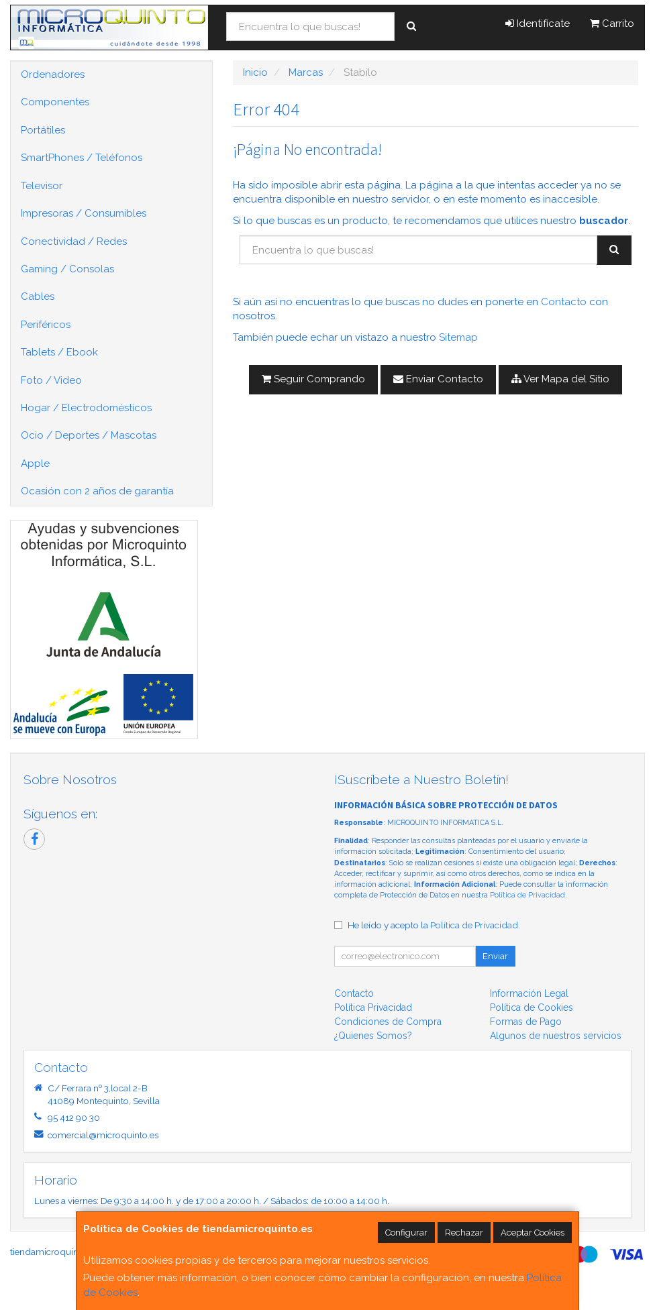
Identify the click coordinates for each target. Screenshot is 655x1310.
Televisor (41, 186)
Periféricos (45, 325)
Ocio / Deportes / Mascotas (88, 435)
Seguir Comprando (313, 379)
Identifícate (537, 23)
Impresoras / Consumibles (83, 213)
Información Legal (529, 993)
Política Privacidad (373, 1007)
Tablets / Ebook (59, 352)
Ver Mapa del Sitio (560, 379)
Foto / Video (51, 380)
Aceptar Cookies (532, 1232)
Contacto (564, 302)
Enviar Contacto (438, 379)
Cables (37, 296)
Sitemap (458, 337)
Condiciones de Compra (388, 1021)
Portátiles (43, 130)
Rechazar (464, 1232)
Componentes (55, 102)
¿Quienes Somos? (373, 1035)
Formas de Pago (526, 1021)
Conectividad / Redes (74, 241)
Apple (35, 463)
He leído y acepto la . (434, 925)
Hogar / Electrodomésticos (86, 408)
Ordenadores (53, 74)
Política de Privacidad (527, 895)
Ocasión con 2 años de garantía (97, 491)
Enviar (495, 956)
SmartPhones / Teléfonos (81, 158)
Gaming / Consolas (67, 269)
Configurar (406, 1232)
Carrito (612, 23)
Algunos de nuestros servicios (555, 1035)
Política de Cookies (531, 1007)
